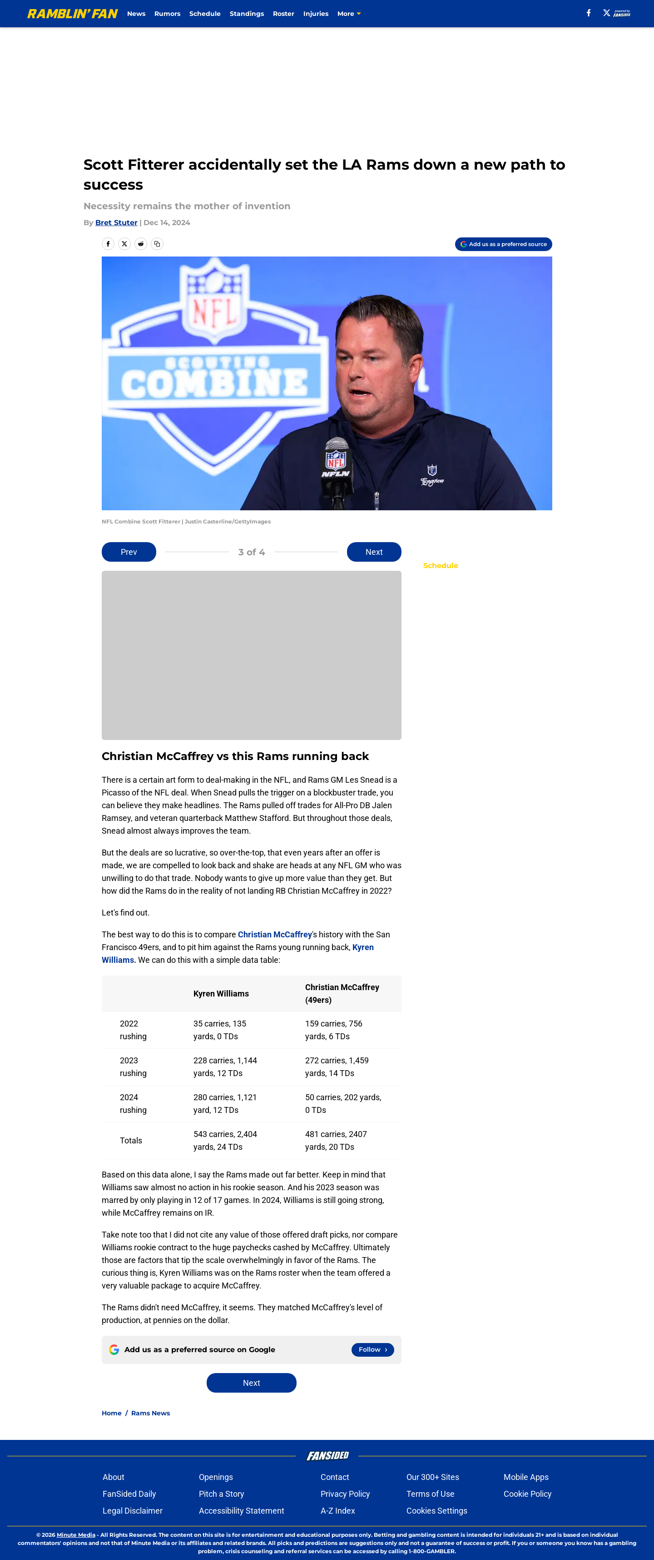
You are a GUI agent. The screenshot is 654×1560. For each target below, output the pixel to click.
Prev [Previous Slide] (129, 552)
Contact (335, 1477)
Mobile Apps (526, 1477)
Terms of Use (430, 1494)
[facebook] (584, 12)
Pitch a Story (221, 1494)
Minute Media (76, 1534)
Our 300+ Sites (432, 1477)
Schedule (224, 14)
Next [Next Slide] (374, 552)
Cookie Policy (528, 1494)
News (156, 14)
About (113, 1477)
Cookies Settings (436, 1510)
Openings (216, 1477)
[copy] (157, 243)
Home (112, 1413)
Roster (303, 14)
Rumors (187, 14)
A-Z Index (338, 1510)
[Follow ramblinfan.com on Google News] (373, 1350)
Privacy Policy (345, 1494)
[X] (602, 12)
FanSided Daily (129, 1494)
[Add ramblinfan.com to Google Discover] (503, 244)
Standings (266, 14)
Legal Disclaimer (133, 1510)
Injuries (335, 14)
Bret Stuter (116, 222)
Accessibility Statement (241, 1510)
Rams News (150, 1413)
